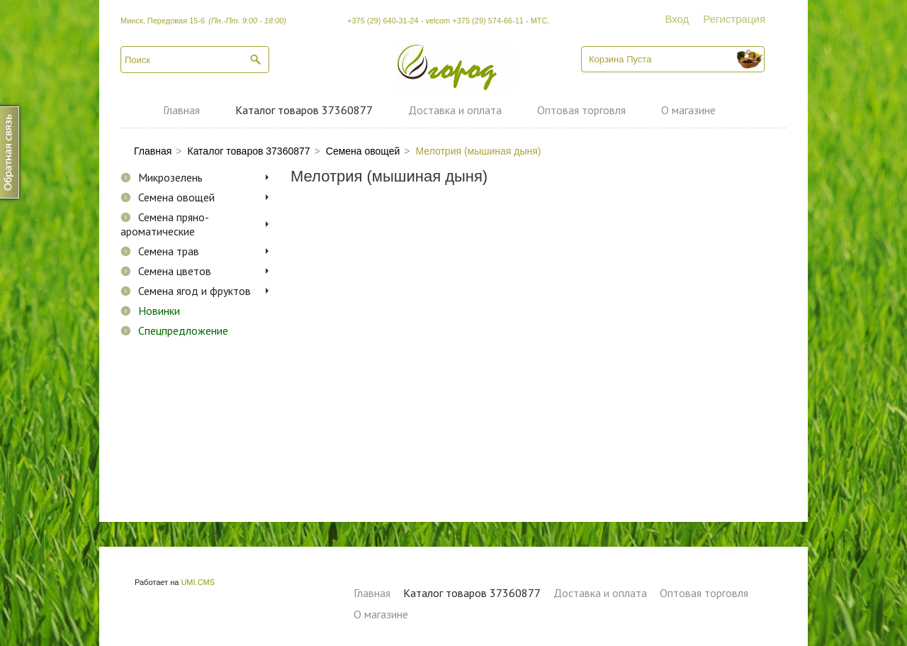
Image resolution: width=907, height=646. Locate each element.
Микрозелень (170, 177)
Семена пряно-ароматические (164, 224)
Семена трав (168, 251)
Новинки (159, 310)
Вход (677, 19)
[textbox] (194, 59)
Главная (181, 110)
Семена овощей (176, 197)
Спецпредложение (183, 330)
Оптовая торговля (581, 110)
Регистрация (734, 19)
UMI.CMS (198, 582)
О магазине (688, 110)
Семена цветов (174, 271)
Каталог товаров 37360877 (304, 110)
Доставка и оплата (455, 110)
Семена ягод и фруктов (194, 291)
